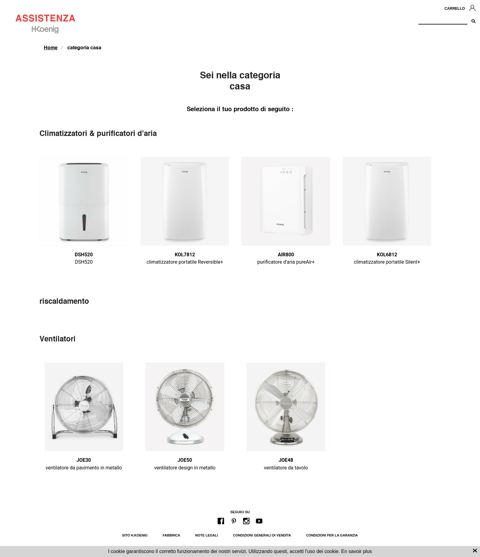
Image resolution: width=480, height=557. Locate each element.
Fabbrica (171, 535)
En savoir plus (356, 551)
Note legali (206, 535)
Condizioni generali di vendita (262, 535)
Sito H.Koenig (135, 535)
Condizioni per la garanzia (332, 535)
